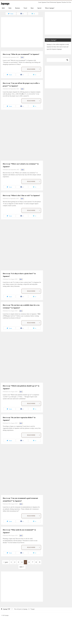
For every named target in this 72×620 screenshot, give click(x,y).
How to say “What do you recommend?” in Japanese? (21, 54)
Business (17, 8)
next (21, 567)
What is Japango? (49, 8)
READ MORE (33, 69)
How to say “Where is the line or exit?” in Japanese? (21, 195)
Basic (32, 8)
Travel (25, 8)
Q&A (3, 8)
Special (39, 8)
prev (6, 562)
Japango (5, 3)
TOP (6, 609)
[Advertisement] (22, 32)
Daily (10, 8)
